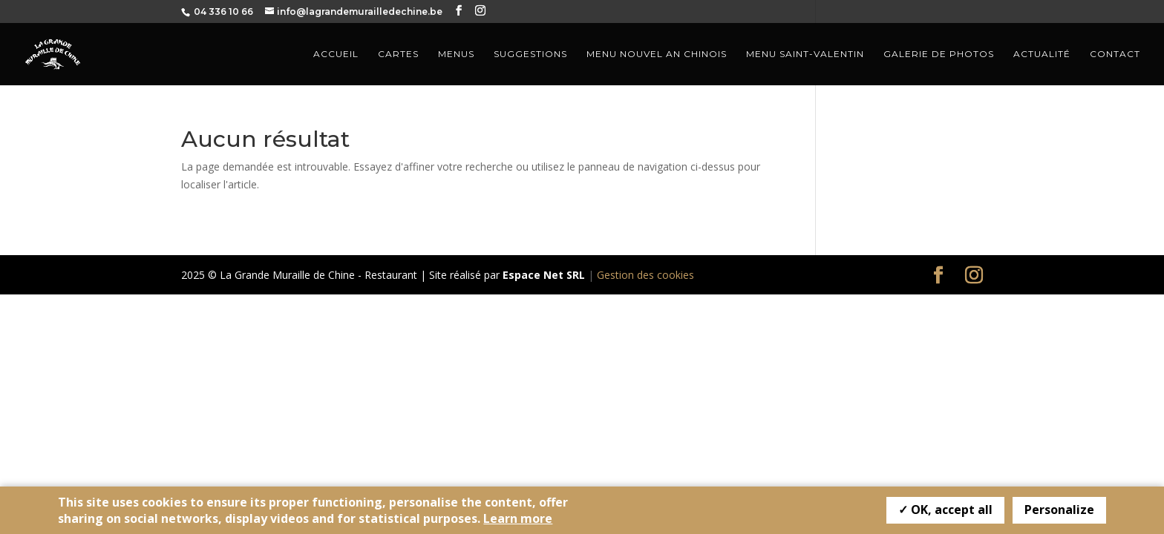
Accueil (336, 54)
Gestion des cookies (645, 275)
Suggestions (530, 54)
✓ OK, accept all (945, 509)
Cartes (398, 54)
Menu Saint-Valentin (805, 54)
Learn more (517, 518)
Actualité (1041, 54)
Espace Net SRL (544, 275)
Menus (456, 54)
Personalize (1059, 509)
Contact (1115, 54)
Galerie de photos (938, 54)
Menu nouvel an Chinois (656, 54)
